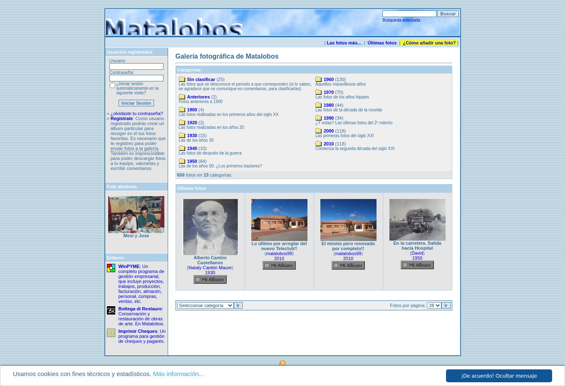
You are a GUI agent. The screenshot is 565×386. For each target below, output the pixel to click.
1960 (329, 79)
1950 (192, 161)
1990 (329, 118)
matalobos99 (279, 253)
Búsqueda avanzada (401, 20)
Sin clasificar (201, 79)
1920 (192, 122)
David (417, 253)
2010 (329, 143)
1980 (329, 105)
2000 (329, 130)
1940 (192, 148)
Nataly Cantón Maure (210, 267)
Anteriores (198, 96)
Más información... (178, 373)
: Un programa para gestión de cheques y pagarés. (142, 336)
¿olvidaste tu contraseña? (137, 113)
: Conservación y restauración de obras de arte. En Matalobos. (142, 316)
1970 (329, 92)
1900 (192, 109)
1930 (192, 135)
